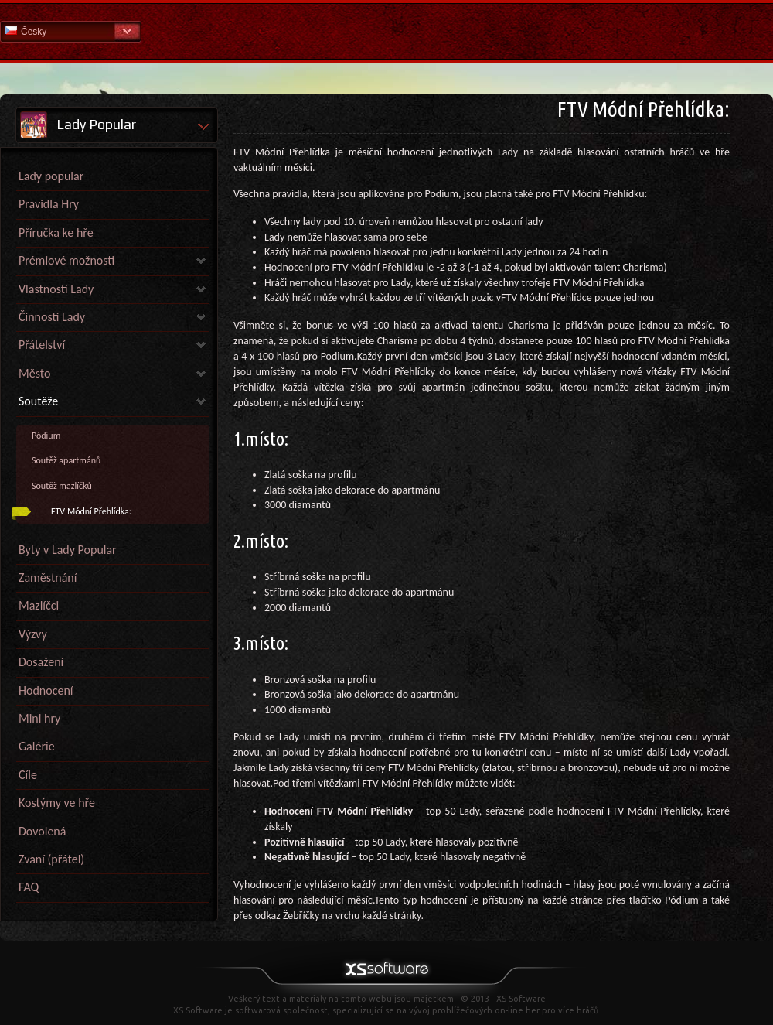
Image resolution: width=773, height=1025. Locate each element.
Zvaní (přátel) (51, 859)
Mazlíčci (39, 605)
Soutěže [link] (38, 401)
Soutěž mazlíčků (62, 485)
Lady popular (51, 176)
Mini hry (39, 718)
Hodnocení (46, 690)
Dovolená (42, 831)
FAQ (29, 887)
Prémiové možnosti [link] (66, 260)
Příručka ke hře (56, 232)
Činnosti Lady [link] (52, 316)
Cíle (28, 774)
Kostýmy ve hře (57, 802)
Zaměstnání (48, 577)
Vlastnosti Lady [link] (56, 289)
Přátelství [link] (42, 344)
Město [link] (34, 373)
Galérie (37, 746)
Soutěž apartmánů (66, 460)
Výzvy (33, 634)
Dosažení (41, 661)
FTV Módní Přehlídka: (91, 511)
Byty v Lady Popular (68, 549)
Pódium (46, 435)
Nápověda (386, 31)
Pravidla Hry (49, 203)
